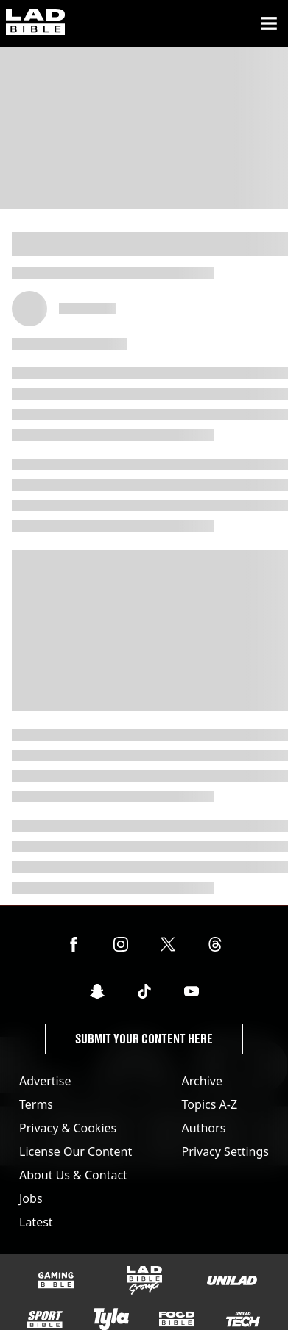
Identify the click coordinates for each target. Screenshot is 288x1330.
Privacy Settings (225, 1151)
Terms (36, 1104)
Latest (36, 1222)
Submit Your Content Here (144, 1038)
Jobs (31, 1198)
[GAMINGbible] (56, 1280)
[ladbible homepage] (35, 23)
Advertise (45, 1081)
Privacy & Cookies (67, 1128)
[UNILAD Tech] (243, 1319)
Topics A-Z (209, 1104)
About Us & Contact (73, 1175)
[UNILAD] (232, 1280)
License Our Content (75, 1151)
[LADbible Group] (144, 1280)
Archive (202, 1081)
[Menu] (269, 23)
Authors (204, 1128)
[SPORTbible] (45, 1320)
